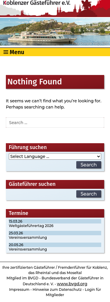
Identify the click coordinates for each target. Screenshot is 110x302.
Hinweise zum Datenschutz (57, 289)
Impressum (19, 289)
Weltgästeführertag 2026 (31, 225)
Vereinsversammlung (28, 237)
